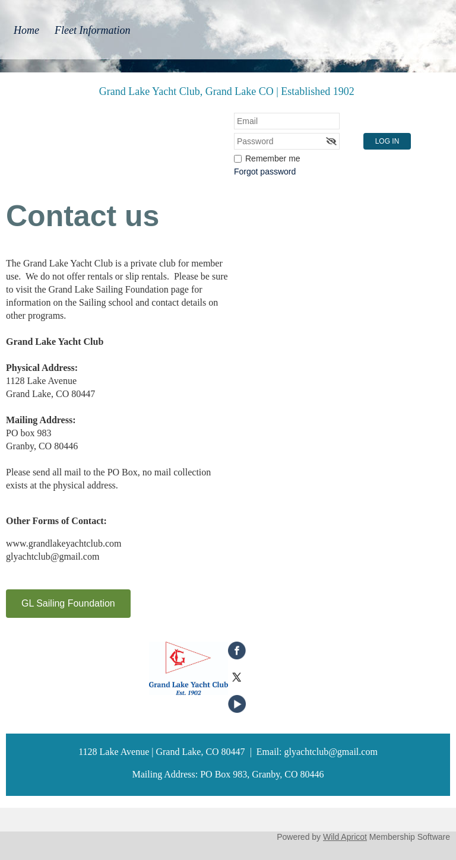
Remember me (272, 158)
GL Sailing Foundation (68, 603)
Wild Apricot (345, 837)
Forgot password (265, 171)
